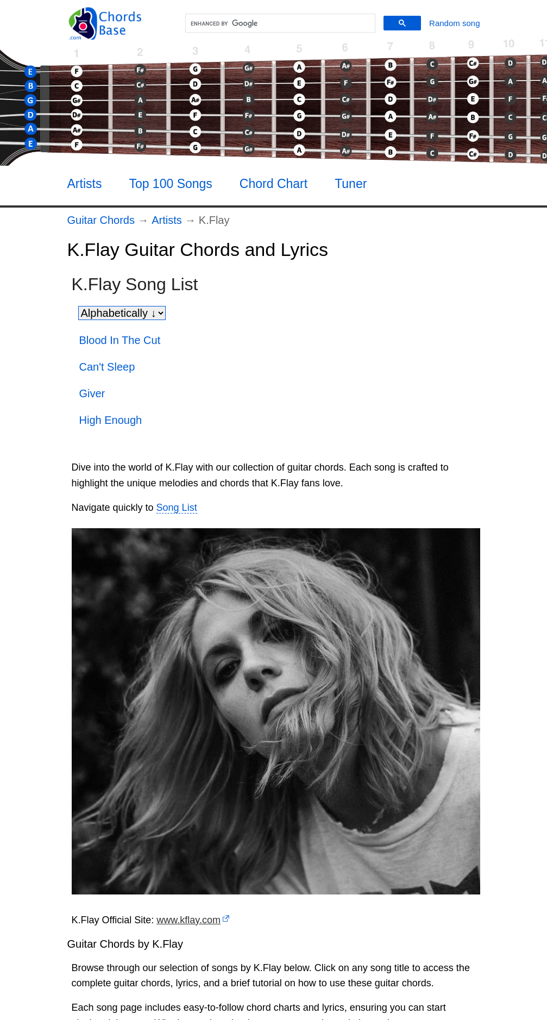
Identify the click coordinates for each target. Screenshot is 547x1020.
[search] (279, 23)
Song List (176, 507)
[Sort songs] (122, 313)
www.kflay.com (188, 920)
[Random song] (454, 23)
